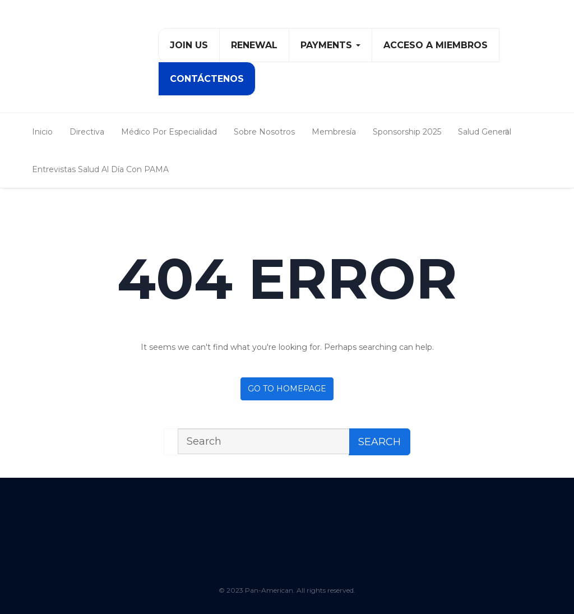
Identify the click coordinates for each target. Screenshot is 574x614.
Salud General (484, 132)
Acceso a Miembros (435, 45)
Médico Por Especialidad (169, 132)
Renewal (254, 45)
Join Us (189, 45)
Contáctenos (207, 78)
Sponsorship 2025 (407, 132)
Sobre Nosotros (264, 132)
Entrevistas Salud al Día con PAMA (100, 169)
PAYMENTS (330, 45)
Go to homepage (287, 389)
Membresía (334, 132)
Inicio (42, 132)
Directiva (87, 132)
